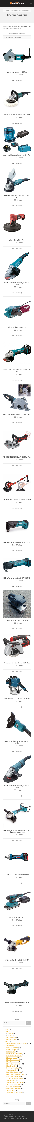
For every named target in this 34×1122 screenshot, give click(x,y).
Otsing (17, 1019)
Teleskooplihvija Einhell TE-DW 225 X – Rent (17, 500)
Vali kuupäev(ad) (17, 80)
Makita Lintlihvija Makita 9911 (17, 327)
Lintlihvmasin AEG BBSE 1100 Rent (17, 620)
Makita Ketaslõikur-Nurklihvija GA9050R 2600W (17, 786)
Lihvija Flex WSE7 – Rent (17, 240)
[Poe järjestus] (17, 37)
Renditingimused (8, 1116)
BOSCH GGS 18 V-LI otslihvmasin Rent (17, 875)
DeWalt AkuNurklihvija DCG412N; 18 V (17, 960)
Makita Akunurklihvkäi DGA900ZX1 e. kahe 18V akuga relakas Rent (17, 831)
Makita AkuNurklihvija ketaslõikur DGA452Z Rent (17, 371)
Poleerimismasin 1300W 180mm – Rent (17, 115)
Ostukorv (6, 1118)
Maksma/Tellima (20, 1116)
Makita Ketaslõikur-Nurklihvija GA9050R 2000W (17, 283)
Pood (12, 1118)
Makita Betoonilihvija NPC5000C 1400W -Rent (17, 196)
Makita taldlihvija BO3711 (17, 917)
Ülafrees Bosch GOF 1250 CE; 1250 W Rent (17, 699)
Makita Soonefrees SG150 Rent (17, 72)
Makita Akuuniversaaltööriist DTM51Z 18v (17, 578)
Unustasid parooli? (21, 1118)
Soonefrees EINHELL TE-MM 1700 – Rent (17, 663)
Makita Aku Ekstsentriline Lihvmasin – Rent (17, 155)
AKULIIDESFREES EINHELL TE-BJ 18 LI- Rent (17, 457)
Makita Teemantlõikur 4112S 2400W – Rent (17, 414)
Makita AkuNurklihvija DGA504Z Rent (17, 1003)
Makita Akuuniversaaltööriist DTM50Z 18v (17, 542)
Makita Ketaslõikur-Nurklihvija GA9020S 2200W (17, 742)
